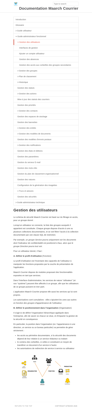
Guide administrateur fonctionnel (31, 36)
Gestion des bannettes (26, 122)
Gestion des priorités (26, 105)
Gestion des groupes (26, 71)
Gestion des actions (26, 93)
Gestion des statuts (25, 88)
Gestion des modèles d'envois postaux (33, 139)
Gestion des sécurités (26, 196)
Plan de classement (26, 76)
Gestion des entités (26, 128)
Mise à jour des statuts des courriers (32, 99)
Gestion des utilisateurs (28, 42)
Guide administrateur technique (30, 202)
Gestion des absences (27, 59)
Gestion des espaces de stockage (31, 116)
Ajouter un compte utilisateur (30, 53)
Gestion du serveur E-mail (28, 162)
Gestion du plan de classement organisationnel (37, 174)
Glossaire (20, 25)
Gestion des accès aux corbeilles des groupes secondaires (43, 65)
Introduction (21, 19)
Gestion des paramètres (27, 156)
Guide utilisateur (24, 30)
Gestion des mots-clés (26, 168)
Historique (22, 82)
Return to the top (23, 406)
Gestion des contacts (27, 111)
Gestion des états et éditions (29, 151)
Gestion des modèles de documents (33, 133)
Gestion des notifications (28, 145)
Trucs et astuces (25, 191)
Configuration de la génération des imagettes (36, 185)
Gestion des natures (25, 179)
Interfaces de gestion (27, 48)
